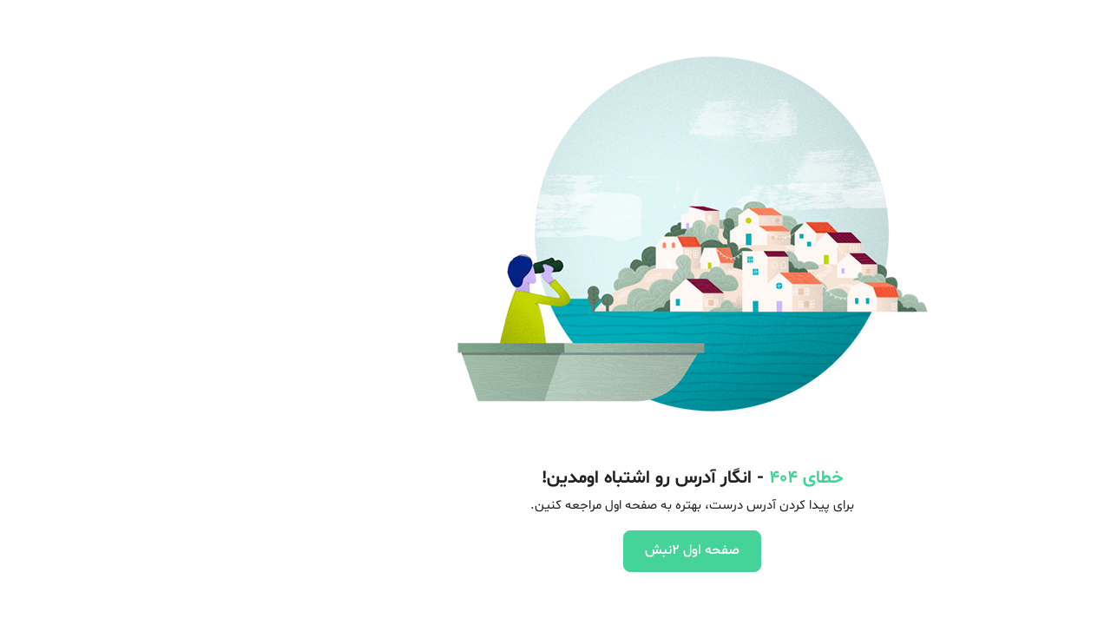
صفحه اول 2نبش (556, 550)
